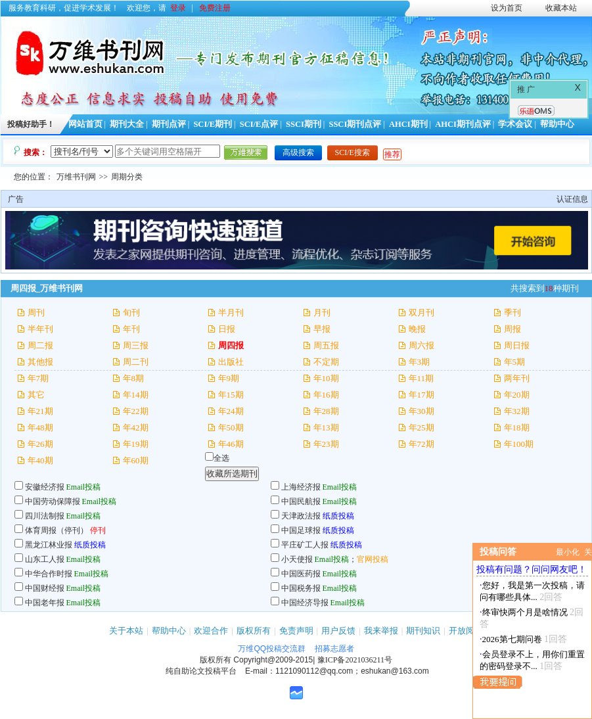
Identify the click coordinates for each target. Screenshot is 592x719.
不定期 (326, 362)
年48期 (40, 427)
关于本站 (126, 631)
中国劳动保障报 (52, 501)
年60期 (135, 460)
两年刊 (517, 378)
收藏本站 (561, 7)
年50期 (231, 427)
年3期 (419, 362)
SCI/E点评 (259, 124)
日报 (226, 329)
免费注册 (215, 7)
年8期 (134, 378)
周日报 (517, 345)
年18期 (517, 427)
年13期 (326, 427)
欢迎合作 (211, 631)
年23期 (326, 444)
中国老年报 (44, 602)
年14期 (135, 395)
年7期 (38, 378)
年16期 (326, 395)
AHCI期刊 (408, 124)
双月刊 (421, 312)
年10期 (326, 378)
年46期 (231, 444)
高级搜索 (298, 152)
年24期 (231, 411)
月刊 (321, 312)
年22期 (135, 411)
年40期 (40, 460)
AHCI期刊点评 (463, 124)
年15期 (231, 395)
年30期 (421, 411)
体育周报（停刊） (56, 530)
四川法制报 (44, 516)
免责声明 (296, 631)
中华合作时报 (48, 573)
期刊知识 (423, 631)
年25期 (421, 427)
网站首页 (85, 124)
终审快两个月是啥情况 (525, 612)
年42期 (135, 427)
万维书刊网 (76, 176)
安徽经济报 (44, 487)
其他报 (40, 362)
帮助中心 (557, 124)
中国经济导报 (305, 602)
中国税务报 (301, 588)
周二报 (40, 345)
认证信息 (572, 199)
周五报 (326, 345)
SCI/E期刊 (212, 124)
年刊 (131, 329)
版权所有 (254, 631)
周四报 (231, 345)
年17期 (421, 395)
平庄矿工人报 (305, 544)
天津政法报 (301, 516)
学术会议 (515, 124)
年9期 (229, 378)
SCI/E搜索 (352, 152)
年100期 (519, 444)
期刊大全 (127, 124)
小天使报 (297, 559)
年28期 (326, 411)
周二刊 (135, 362)
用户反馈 (338, 631)
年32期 (517, 411)
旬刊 (131, 312)
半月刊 (231, 312)
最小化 (568, 552)
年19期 (135, 444)
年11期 (421, 378)
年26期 (40, 444)
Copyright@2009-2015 (273, 659)
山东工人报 (44, 559)
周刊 (36, 312)
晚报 (417, 329)
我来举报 (381, 631)
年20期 (517, 395)
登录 (178, 7)
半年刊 (40, 329)
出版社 (231, 362)
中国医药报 (301, 573)
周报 (512, 329)
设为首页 (506, 7)
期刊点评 (169, 124)
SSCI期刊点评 (355, 124)
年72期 (421, 444)
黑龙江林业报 (48, 544)
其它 (36, 395)
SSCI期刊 (303, 124)
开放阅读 (466, 631)
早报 (321, 329)
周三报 (135, 345)
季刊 (512, 312)
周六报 (421, 345)
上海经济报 (301, 487)
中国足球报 (301, 530)
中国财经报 (44, 588)
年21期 (40, 411)
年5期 (515, 362)
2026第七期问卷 (512, 639)
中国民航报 (301, 501)
